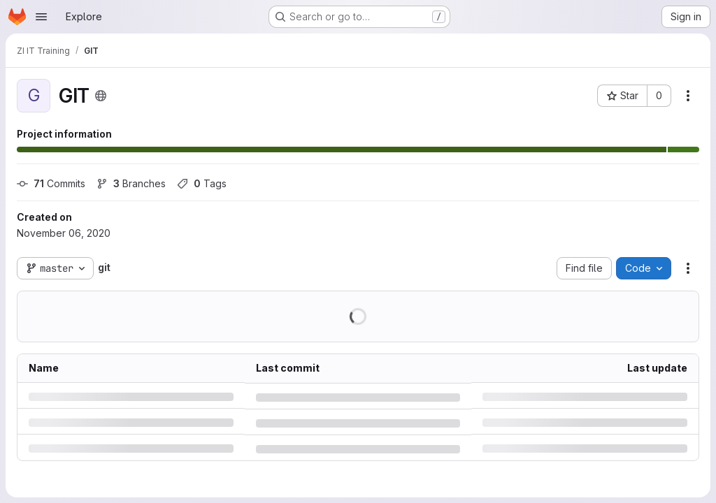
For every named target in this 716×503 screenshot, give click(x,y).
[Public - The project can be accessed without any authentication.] (100, 95)
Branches (131, 183)
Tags (202, 183)
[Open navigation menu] (41, 17)
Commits (51, 183)
